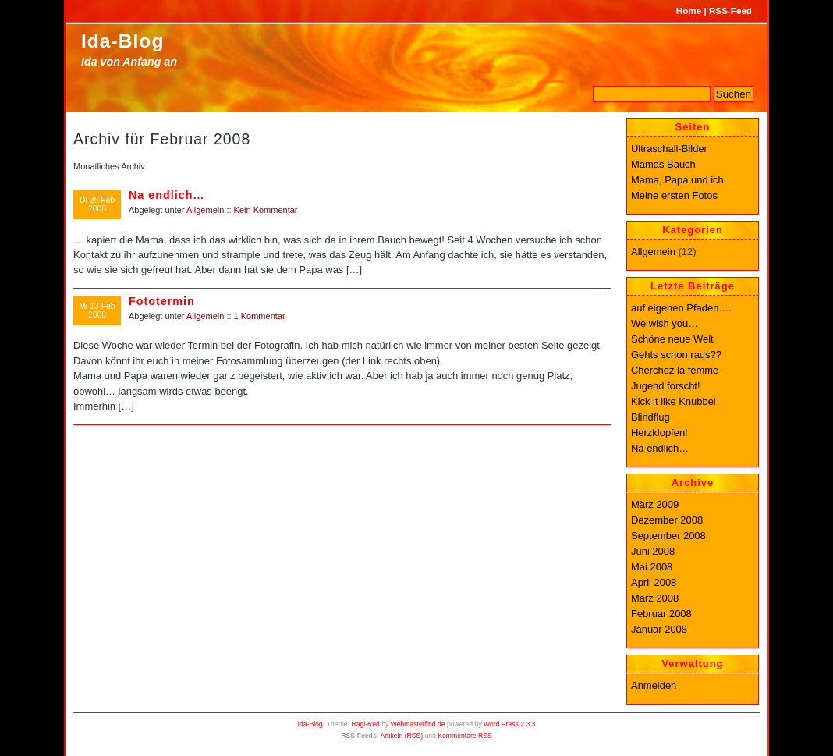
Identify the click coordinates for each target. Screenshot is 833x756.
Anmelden (653, 685)
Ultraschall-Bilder (669, 148)
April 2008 (653, 582)
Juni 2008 (653, 551)
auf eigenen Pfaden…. (681, 308)
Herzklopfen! (659, 432)
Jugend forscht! (665, 386)
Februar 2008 (661, 613)
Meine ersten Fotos (674, 195)
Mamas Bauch (663, 164)
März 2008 (655, 598)
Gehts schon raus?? (676, 354)
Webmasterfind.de (418, 724)
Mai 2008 (651, 567)
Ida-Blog (122, 40)
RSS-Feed (730, 10)
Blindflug (650, 417)
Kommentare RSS (465, 736)
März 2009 (655, 504)
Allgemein (205, 210)
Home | (691, 10)
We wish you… (664, 323)
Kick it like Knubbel (673, 401)
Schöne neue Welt (672, 339)
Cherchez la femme (674, 370)
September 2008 (668, 535)
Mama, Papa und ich (677, 180)
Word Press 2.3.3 (509, 724)
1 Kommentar (259, 316)
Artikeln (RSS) (401, 736)
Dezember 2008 (667, 520)
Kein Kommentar (266, 210)
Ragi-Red (365, 724)
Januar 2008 (659, 629)
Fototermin (162, 301)
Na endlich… (167, 195)
